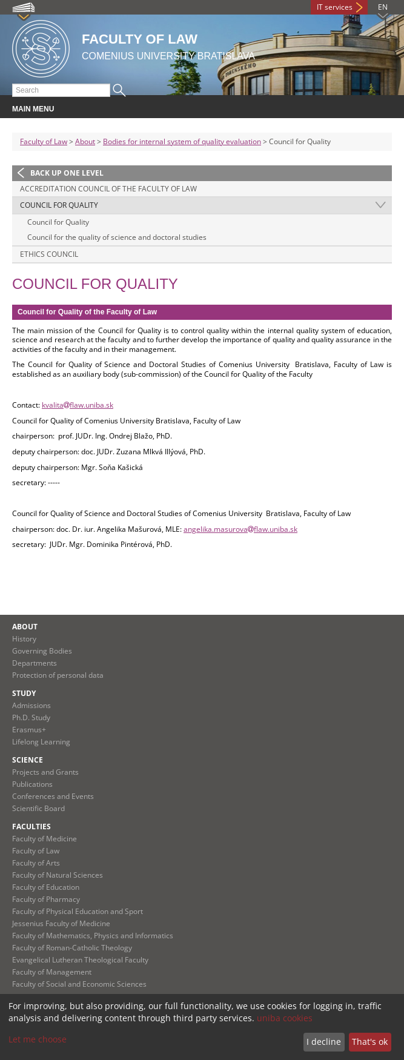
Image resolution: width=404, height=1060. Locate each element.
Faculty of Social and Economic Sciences (79, 984)
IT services (335, 7)
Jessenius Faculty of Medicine (61, 923)
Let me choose (37, 1039)
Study (24, 693)
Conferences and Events (53, 796)
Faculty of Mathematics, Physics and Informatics (92, 935)
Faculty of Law (43, 141)
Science (27, 760)
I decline (323, 1041)
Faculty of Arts (36, 863)
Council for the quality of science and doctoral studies (117, 237)
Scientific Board (38, 808)
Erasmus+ (29, 729)
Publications (32, 784)
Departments (34, 663)
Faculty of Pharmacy (46, 899)
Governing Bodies (42, 651)
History (24, 639)
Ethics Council (49, 254)
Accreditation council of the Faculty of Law (108, 189)
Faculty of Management (51, 972)
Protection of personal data (58, 675)
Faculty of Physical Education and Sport (77, 911)
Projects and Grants (45, 772)
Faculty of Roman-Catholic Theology (72, 947)
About (85, 141)
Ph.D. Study (31, 717)
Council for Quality (59, 205)
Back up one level (67, 173)
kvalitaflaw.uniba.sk (77, 405)
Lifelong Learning (41, 742)
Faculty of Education (45, 887)
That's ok (370, 1041)
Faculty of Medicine (44, 838)
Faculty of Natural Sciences (57, 875)
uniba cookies (285, 1018)
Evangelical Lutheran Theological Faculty (80, 960)
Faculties (31, 826)
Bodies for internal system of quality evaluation (182, 141)
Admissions (31, 705)
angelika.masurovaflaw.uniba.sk (240, 529)
